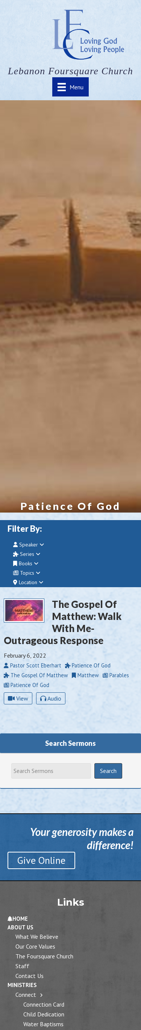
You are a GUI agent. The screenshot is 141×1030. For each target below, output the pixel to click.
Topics (26, 572)
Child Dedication (43, 1014)
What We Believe (36, 936)
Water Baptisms (43, 1024)
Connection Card (43, 1004)
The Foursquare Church (44, 956)
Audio (50, 698)
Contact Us (29, 975)
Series (26, 554)
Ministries (22, 985)
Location (28, 582)
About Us (20, 927)
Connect (25, 994)
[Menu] (70, 86)
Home (18, 918)
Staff (22, 966)
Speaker (28, 544)
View (18, 698)
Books (25, 563)
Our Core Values (35, 946)
